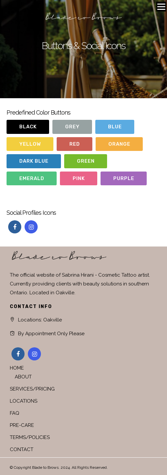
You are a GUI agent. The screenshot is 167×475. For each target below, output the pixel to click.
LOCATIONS (23, 401)
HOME (17, 368)
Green (86, 161)
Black (28, 127)
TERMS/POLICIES (30, 437)
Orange (119, 144)
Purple (123, 178)
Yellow (30, 144)
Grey (72, 127)
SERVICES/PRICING (32, 389)
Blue (115, 127)
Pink (79, 178)
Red (74, 144)
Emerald (31, 178)
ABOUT (23, 377)
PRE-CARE (22, 425)
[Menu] (161, 6)
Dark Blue (33, 161)
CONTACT (21, 449)
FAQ (14, 413)
